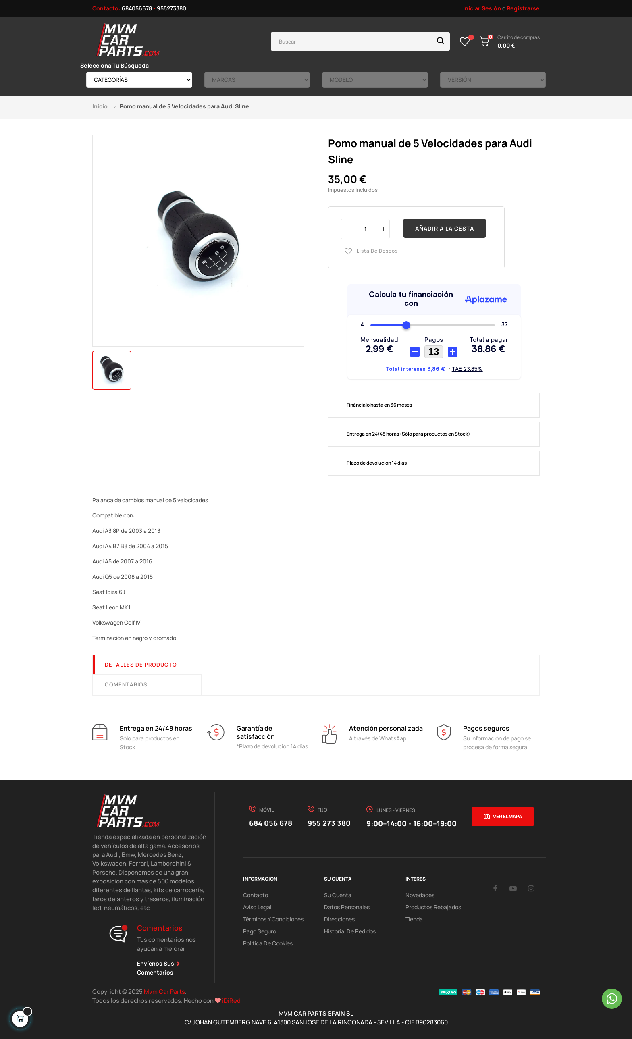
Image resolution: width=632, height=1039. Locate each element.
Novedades (419, 895)
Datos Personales (347, 907)
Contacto (255, 895)
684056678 (137, 8)
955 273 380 (329, 823)
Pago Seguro (259, 931)
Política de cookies (268, 943)
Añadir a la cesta (444, 228)
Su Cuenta (337, 895)
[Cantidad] (365, 228)
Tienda (414, 919)
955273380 (171, 8)
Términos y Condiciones (273, 919)
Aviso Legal (257, 907)
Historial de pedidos (350, 931)
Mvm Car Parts (164, 991)
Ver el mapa (507, 816)
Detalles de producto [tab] (141, 664)
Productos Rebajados (433, 907)
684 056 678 (270, 823)
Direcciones (339, 919)
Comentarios (126, 684)
